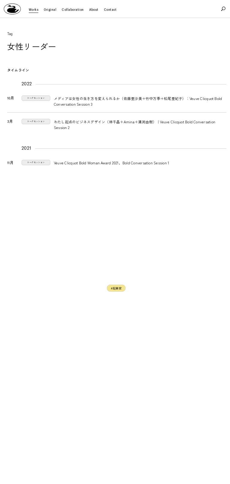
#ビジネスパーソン (111, 289)
